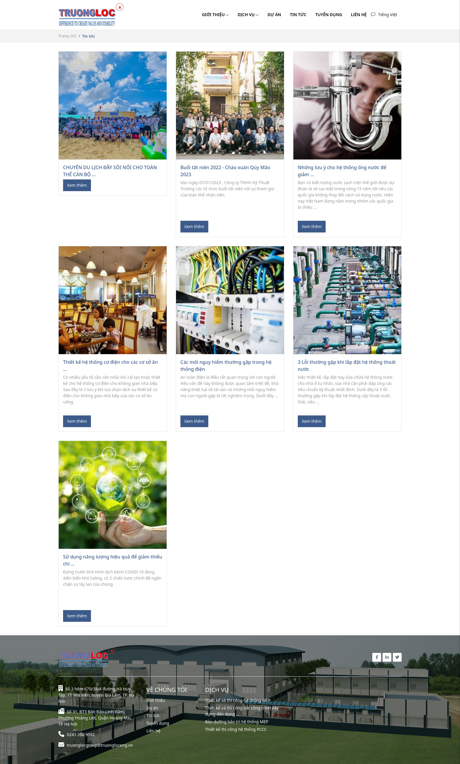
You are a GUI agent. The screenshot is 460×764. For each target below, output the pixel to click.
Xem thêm (77, 185)
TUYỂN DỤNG (328, 14)
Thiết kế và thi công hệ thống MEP (238, 700)
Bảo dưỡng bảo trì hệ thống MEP (236, 721)
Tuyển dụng (157, 723)
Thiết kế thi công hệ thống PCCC (236, 729)
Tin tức (153, 715)
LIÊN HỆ (359, 14)
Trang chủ (67, 35)
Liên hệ (153, 731)
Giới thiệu (155, 700)
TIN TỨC (298, 14)
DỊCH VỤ (248, 14)
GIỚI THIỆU (215, 14)
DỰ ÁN (274, 14)
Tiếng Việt (387, 14)
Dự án (152, 708)
